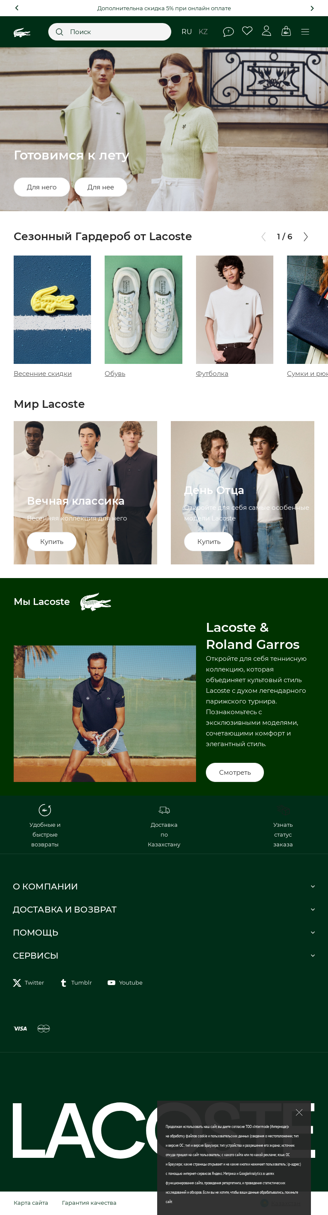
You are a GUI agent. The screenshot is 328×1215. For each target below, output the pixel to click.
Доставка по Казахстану (164, 826)
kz (203, 32)
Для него (42, 187)
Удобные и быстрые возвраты (45, 826)
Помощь (228, 32)
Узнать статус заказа (283, 826)
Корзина (286, 31)
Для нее (101, 187)
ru (187, 32)
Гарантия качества (89, 1202)
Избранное (247, 31)
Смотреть (235, 772)
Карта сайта (31, 1202)
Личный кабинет (266, 31)
